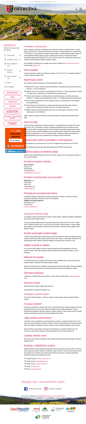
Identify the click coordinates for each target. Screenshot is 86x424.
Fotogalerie (9, 87)
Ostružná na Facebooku (33, 391)
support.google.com (42, 363)
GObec (12, 97)
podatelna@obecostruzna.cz (32, 173)
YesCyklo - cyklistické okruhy (13, 117)
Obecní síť (37, 65)
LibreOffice (43, 133)
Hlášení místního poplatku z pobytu (12, 111)
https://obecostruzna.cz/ (70, 63)
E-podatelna (12, 102)
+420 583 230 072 (59, 398)
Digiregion (67, 402)
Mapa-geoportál (12, 93)
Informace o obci (11, 59)
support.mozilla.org (41, 366)
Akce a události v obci (11, 65)
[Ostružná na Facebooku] (1, 2)
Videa (8, 83)
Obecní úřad (10, 55)
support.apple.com (36, 371)
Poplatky (12, 106)
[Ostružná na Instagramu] (4, 2)
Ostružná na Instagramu (53, 391)
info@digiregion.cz (29, 189)
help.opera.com (35, 369)
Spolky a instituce (9, 71)
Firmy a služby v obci (11, 77)
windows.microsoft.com (44, 361)
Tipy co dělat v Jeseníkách (12, 123)
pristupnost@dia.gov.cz (31, 207)
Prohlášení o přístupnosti (23, 402)
